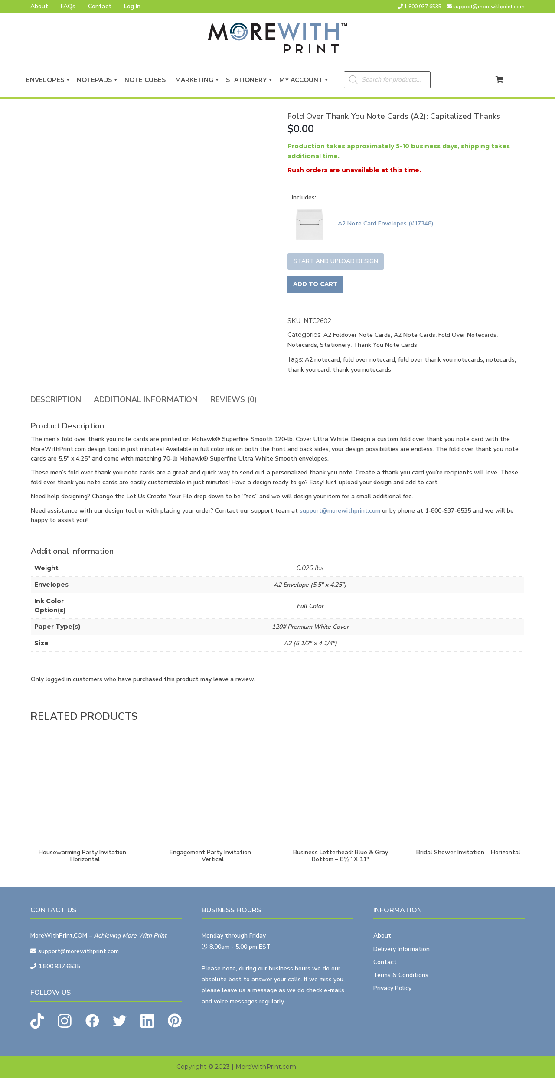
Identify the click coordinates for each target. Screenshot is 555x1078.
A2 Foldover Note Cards (357, 335)
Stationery (249, 80)
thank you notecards (362, 370)
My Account (304, 80)
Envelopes (48, 80)
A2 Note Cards (414, 335)
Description (55, 399)
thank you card (308, 370)
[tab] (55, 399)
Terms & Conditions (400, 975)
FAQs (68, 6)
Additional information (146, 399)
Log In (132, 6)
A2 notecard (322, 360)
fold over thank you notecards (440, 360)
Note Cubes (146, 80)
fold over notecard (369, 360)
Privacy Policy (392, 988)
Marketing (197, 80)
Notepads (97, 80)
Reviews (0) (233, 399)
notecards (500, 360)
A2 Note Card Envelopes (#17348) (386, 223)
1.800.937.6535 (422, 6)
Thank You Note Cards (385, 345)
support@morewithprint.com (489, 6)
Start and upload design (336, 261)
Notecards (302, 345)
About (39, 6)
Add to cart (316, 284)
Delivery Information (401, 949)
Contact (99, 6)
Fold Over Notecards (467, 335)
